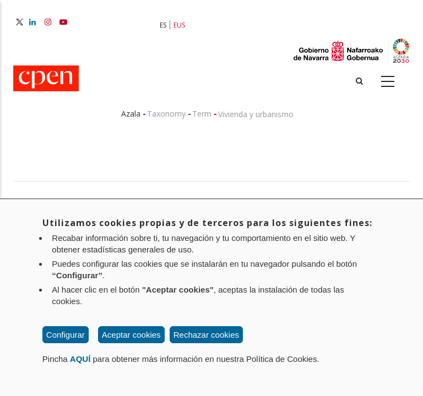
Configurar (65, 334)
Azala (130, 113)
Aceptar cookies (131, 334)
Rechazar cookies (206, 334)
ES (163, 25)
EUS (179, 25)
